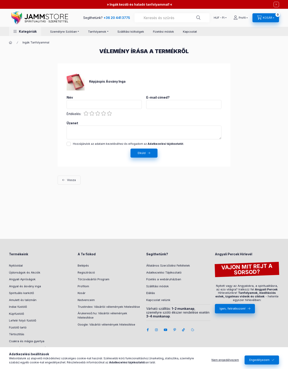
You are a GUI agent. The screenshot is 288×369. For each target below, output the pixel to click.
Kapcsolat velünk (158, 300)
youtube (165, 329)
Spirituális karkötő (21, 293)
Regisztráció (86, 272)
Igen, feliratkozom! (232, 308)
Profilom (83, 286)
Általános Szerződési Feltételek (168, 265)
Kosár (82, 293)
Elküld (142, 153)
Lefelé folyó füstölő (22, 320)
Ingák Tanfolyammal (35, 42)
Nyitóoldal (16, 265)
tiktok (183, 329)
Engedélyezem (259, 360)
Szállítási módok (157, 286)
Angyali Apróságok (22, 279)
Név (70, 97)
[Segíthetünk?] (198, 18)
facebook (147, 329)
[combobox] (172, 17)
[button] (25, 31)
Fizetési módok (163, 31)
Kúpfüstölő (16, 313)
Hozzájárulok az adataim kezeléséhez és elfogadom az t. (128, 143)
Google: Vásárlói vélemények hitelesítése (106, 324)
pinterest (174, 329)
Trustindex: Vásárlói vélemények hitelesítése (109, 306)
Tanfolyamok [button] (97, 31)
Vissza (71, 180)
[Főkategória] (10, 43)
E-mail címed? (158, 97)
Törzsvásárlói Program (93, 279)
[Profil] (240, 17)
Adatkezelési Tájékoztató (164, 272)
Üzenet (72, 123)
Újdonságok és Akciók (24, 272)
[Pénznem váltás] (219, 18)
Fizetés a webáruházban (163, 279)
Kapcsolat (190, 31)
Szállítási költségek (130, 31)
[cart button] (265, 17)
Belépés (83, 265)
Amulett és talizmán (22, 300)
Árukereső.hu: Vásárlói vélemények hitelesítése (102, 315)
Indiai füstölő (18, 306)
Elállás (150, 293)
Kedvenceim (86, 300)
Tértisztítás (16, 334)
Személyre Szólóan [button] (63, 31)
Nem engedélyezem (225, 360)
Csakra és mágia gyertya (26, 341)
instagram (156, 329)
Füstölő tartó (18, 327)
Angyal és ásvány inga (25, 286)
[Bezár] (276, 4)
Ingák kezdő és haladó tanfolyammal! (139, 4)
